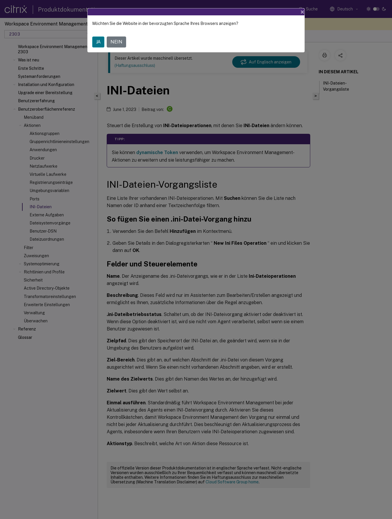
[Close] (302, 12)
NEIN (116, 42)
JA (98, 42)
